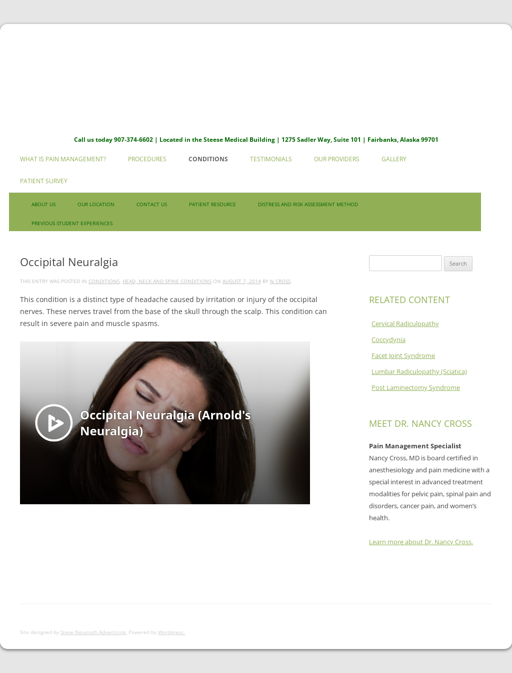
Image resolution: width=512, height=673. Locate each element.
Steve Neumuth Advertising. (93, 632)
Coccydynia (389, 339)
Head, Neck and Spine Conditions (167, 281)
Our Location (96, 204)
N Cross (280, 281)
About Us (44, 204)
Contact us (151, 204)
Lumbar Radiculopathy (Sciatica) (419, 371)
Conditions (208, 159)
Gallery (394, 159)
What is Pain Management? (63, 159)
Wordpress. (171, 632)
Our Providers (337, 159)
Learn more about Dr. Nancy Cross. (421, 541)
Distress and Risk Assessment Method (308, 204)
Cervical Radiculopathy (405, 323)
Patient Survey (44, 181)
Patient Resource (212, 204)
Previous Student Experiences (72, 223)
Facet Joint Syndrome (403, 355)
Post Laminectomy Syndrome (416, 387)
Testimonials (271, 159)
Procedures (147, 159)
